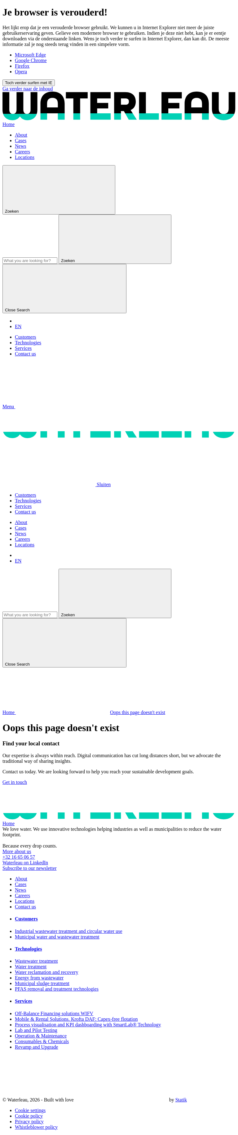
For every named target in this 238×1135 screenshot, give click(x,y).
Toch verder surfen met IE (28, 82)
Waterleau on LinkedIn (25, 862)
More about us (16, 851)
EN (18, 326)
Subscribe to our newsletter (29, 868)
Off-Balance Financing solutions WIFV (54, 1013)
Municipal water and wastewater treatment (57, 936)
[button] (55, 406)
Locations (24, 157)
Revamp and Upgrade (36, 1047)
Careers (22, 151)
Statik (181, 1099)
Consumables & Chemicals (42, 1041)
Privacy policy (29, 1121)
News (20, 146)
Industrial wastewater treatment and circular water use (68, 931)
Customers (25, 337)
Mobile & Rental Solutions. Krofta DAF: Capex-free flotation (76, 1019)
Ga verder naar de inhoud (27, 88)
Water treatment (30, 966)
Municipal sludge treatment (42, 983)
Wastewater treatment (36, 961)
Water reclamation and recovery (46, 972)
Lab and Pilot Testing (36, 1030)
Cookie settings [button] (30, 1110)
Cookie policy (29, 1116)
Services (23, 348)
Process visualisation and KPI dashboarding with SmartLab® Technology (88, 1024)
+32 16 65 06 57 (18, 857)
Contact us (25, 353)
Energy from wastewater (39, 977)
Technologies (28, 342)
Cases (20, 140)
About (21, 135)
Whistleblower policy (36, 1127)
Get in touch (14, 782)
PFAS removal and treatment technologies (57, 989)
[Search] (29, 260)
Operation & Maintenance (41, 1035)
